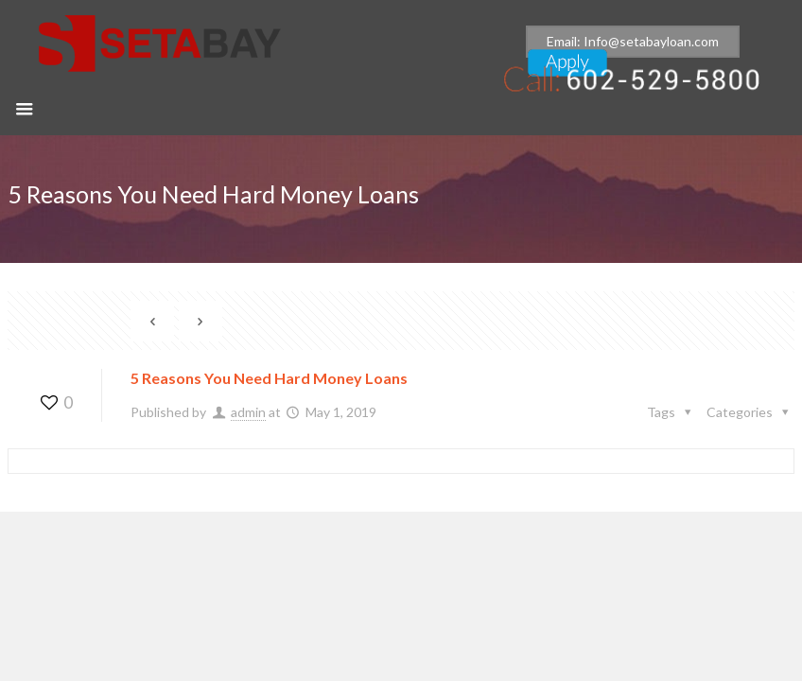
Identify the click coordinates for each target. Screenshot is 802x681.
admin (248, 412)
